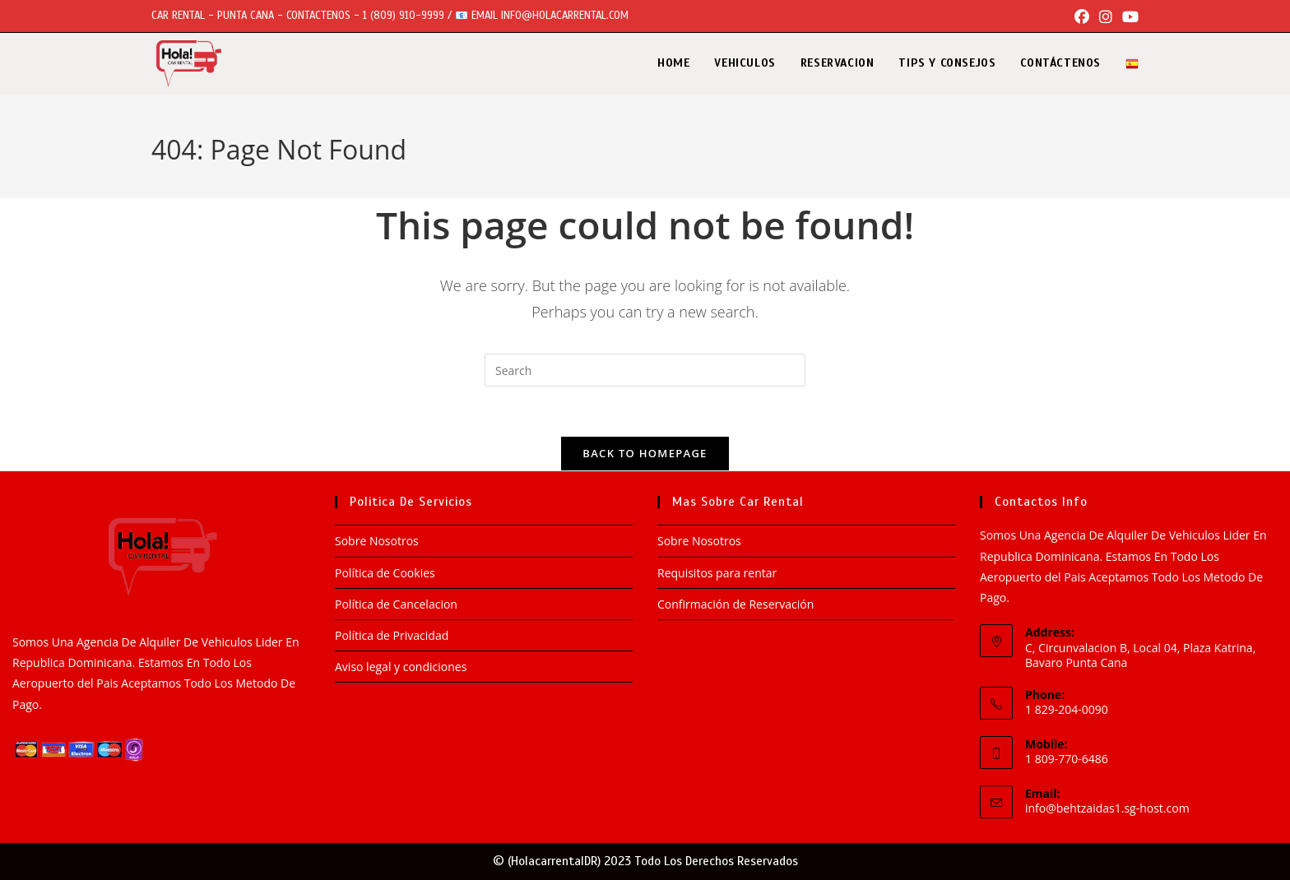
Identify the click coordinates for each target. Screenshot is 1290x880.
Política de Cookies (385, 573)
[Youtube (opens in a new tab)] (1128, 16)
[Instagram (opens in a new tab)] (1105, 16)
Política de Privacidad (391, 635)
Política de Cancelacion (396, 604)
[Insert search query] (645, 370)
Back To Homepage (644, 453)
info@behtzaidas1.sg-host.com (1107, 808)
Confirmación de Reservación (735, 604)
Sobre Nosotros (377, 541)
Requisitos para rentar (718, 573)
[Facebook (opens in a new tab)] (1082, 16)
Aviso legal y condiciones (400, 666)
